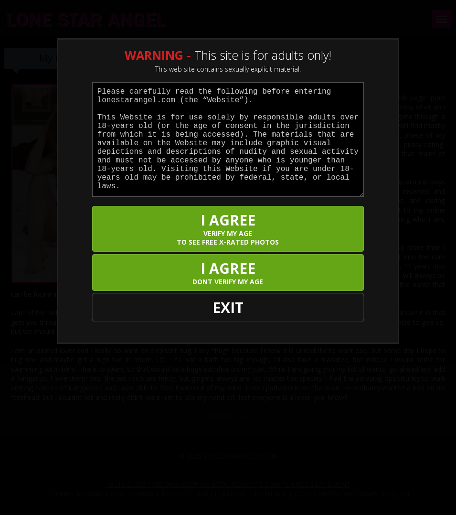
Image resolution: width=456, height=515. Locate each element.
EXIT (228, 307)
